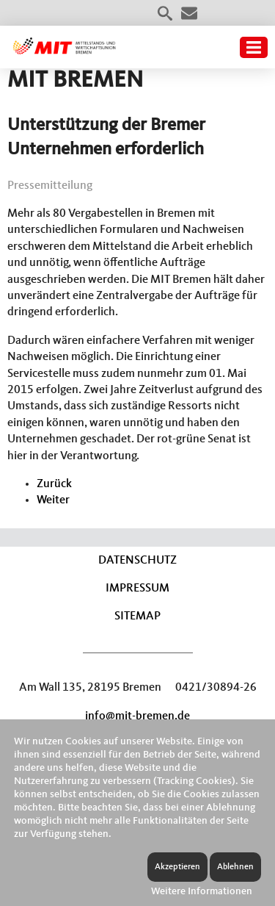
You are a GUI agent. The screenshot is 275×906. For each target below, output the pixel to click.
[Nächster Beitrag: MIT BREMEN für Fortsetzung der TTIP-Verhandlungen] (53, 500)
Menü (254, 47)
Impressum (137, 588)
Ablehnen (235, 867)
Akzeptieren (177, 867)
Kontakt (189, 13)
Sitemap (137, 616)
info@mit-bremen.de (137, 716)
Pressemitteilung (49, 186)
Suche (165, 13)
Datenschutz (137, 561)
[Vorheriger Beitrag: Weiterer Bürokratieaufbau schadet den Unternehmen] (54, 484)
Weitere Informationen (201, 891)
